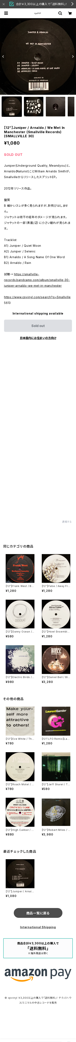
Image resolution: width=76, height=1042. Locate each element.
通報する (67, 521)
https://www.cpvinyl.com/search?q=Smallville (37, 297)
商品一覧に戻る (38, 913)
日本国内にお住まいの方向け (38, 338)
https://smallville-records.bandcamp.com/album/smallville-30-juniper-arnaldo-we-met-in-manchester (37, 279)
